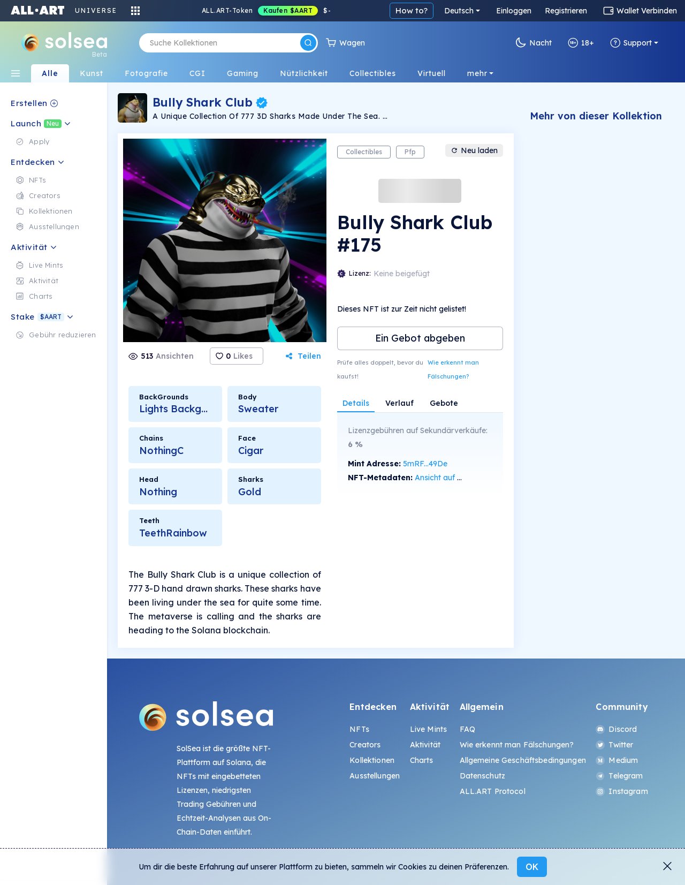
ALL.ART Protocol (493, 791)
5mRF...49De (425, 463)
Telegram (619, 775)
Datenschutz (483, 776)
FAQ (467, 729)
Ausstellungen (374, 776)
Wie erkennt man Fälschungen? (453, 369)
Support (631, 42)
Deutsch (459, 11)
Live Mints (428, 729)
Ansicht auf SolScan (450, 477)
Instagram (622, 791)
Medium (617, 760)
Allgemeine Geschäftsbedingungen (523, 760)
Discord (616, 729)
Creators (364, 745)
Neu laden (474, 150)
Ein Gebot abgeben (420, 338)
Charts (421, 760)
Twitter (614, 744)
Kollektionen (371, 760)
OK (532, 866)
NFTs (359, 729)
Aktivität (425, 745)
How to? (411, 10)
